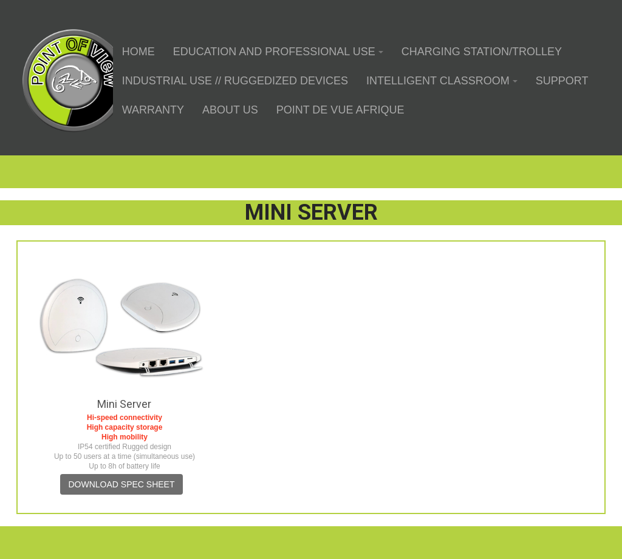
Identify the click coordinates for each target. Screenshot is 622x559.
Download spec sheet (121, 484)
